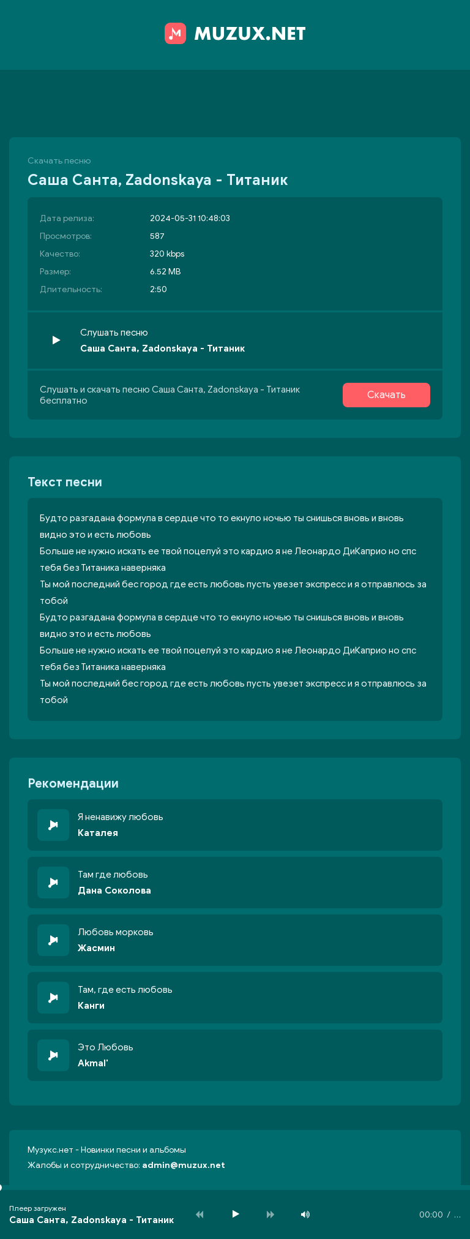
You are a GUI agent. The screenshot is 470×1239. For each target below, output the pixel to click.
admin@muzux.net (183, 1165)
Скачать (386, 395)
